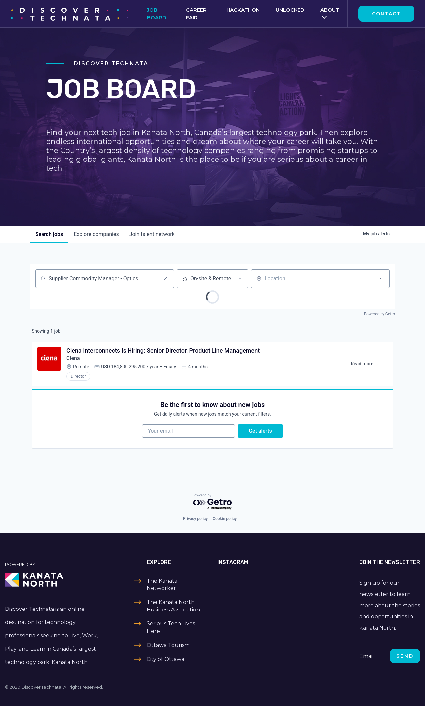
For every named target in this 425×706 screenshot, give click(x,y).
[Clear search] (165, 278)
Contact (386, 14)
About (329, 10)
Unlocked (290, 10)
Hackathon (243, 10)
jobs (49, 234)
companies (96, 234)
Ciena (73, 358)
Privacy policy (195, 518)
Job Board (156, 14)
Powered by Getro (379, 314)
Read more (367, 365)
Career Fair (196, 14)
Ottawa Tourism (168, 645)
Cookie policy (225, 518)
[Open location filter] (381, 278)
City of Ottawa (165, 659)
